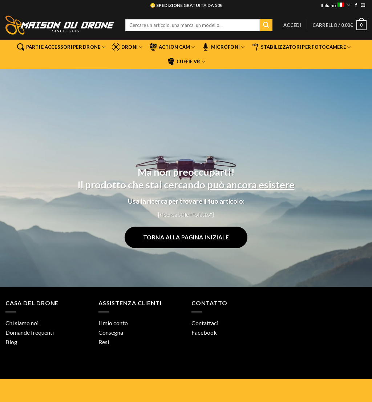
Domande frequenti (29, 332)
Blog (11, 341)
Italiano (335, 5)
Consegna (110, 332)
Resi (103, 341)
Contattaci (204, 322)
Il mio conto (113, 322)
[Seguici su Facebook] (356, 5)
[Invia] (266, 25)
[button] (292, 25)
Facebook (204, 332)
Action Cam (172, 47)
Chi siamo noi (22, 322)
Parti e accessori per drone (61, 47)
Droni (127, 47)
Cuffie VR (186, 61)
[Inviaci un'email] (363, 5)
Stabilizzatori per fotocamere (301, 47)
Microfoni (223, 47)
